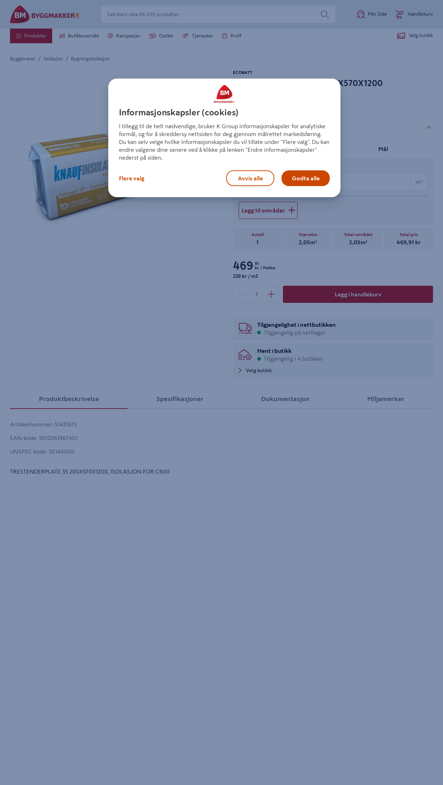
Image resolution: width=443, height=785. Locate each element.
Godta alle (306, 178)
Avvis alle (250, 178)
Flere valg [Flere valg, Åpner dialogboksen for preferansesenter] (131, 178)
